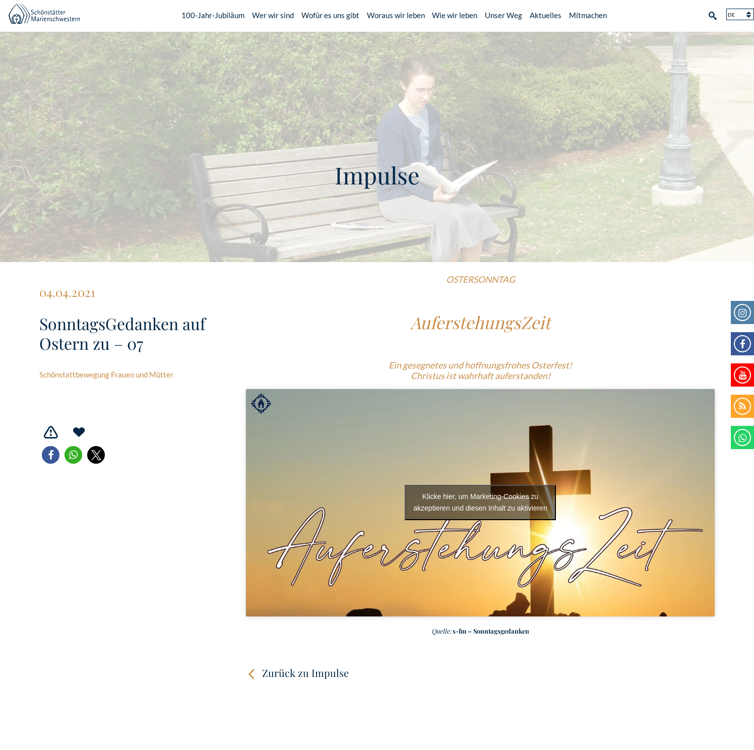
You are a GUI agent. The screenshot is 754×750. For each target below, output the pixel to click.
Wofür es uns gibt (330, 13)
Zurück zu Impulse (305, 672)
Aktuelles (545, 13)
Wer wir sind (273, 13)
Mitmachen (588, 13)
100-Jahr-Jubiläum (212, 13)
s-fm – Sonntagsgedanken (491, 631)
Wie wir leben (454, 13)
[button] (50, 455)
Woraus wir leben (396, 13)
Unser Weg (503, 13)
